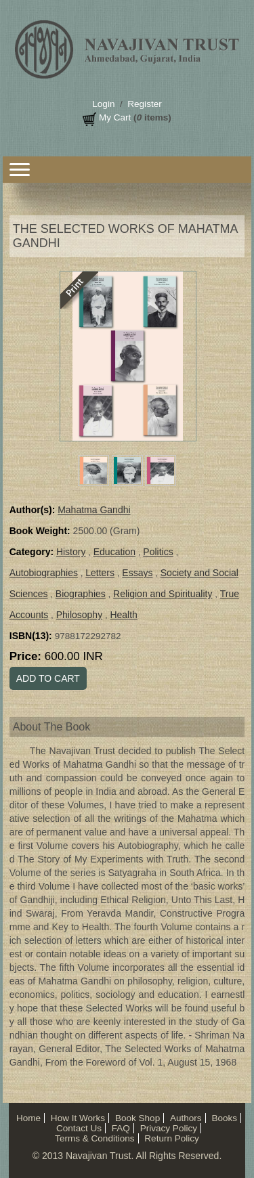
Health (123, 614)
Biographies (81, 593)
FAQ (121, 1128)
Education (114, 551)
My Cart (115, 117)
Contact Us (79, 1128)
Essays (137, 572)
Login (103, 104)
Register (144, 104)
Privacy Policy (168, 1128)
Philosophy (79, 614)
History (71, 551)
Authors (186, 1118)
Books (224, 1118)
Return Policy (171, 1138)
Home (28, 1118)
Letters (99, 572)
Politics (158, 551)
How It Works (78, 1118)
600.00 (74, 656)
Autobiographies (43, 572)
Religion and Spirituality (162, 593)
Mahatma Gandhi (94, 509)
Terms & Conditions (94, 1138)
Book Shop (137, 1118)
